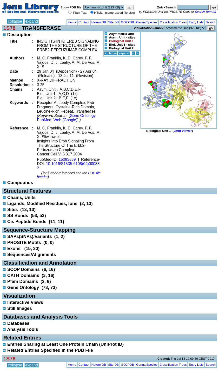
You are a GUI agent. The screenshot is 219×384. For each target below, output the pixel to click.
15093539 (67, 159)
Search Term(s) (205, 11)
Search (211, 22)
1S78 (9, 28)
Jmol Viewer (182, 131)
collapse (15, 21)
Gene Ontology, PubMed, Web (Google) (66, 118)
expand (31, 21)
